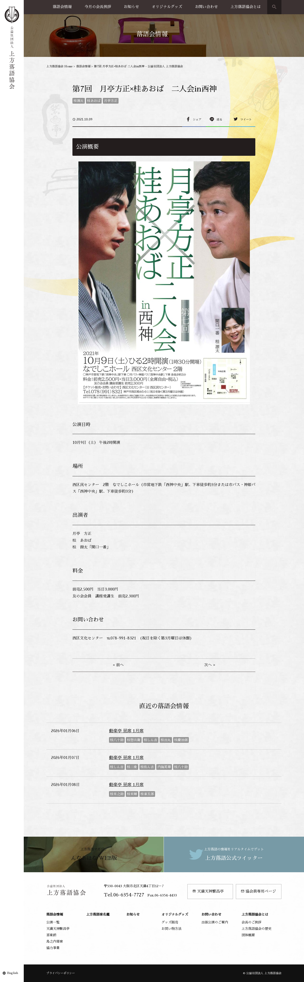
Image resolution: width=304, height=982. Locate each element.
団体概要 (248, 935)
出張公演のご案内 (214, 922)
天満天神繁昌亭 (208, 891)
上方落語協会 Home (59, 66)
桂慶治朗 (181, 740)
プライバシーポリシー (60, 973)
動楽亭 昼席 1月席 (126, 731)
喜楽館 (51, 935)
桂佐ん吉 (147, 767)
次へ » (209, 665)
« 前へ (118, 665)
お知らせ (131, 7)
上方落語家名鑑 (97, 914)
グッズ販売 (170, 922)
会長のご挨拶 (251, 922)
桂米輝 (132, 794)
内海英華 (164, 767)
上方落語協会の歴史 (256, 928)
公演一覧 (53, 922)
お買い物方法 (171, 928)
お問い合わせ (206, 7)
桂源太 (79, 100)
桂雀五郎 (147, 794)
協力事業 (53, 948)
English (12, 973)
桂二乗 (132, 767)
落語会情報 (62, 7)
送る (219, 119)
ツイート (246, 119)
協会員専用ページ (258, 891)
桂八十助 (117, 740)
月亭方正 (110, 100)
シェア (197, 119)
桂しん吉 (150, 740)
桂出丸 (166, 740)
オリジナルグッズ (167, 7)
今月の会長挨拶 (98, 7)
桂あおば (93, 100)
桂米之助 (117, 794)
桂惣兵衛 (133, 740)
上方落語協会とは (245, 7)
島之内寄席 (54, 941)
